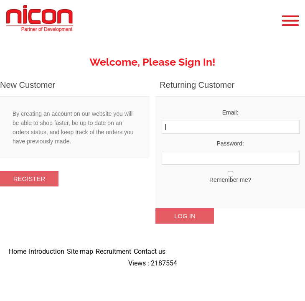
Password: (230, 143)
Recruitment (113, 251)
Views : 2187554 (152, 263)
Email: (230, 112)
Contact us (149, 251)
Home (17, 251)
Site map (80, 251)
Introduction (46, 251)
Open (292, 20)
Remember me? (230, 179)
